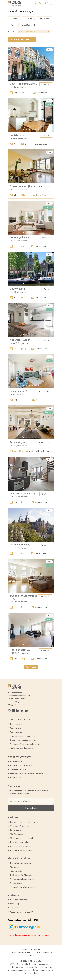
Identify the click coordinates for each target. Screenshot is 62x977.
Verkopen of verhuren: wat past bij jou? (27, 744)
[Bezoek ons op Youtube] (26, 710)
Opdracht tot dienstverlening (22, 736)
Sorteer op (12, 32)
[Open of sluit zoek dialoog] (40, 3)
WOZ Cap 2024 (17, 834)
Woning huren (16, 728)
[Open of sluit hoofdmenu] (51, 3)
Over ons (24, 949)
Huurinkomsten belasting (20, 846)
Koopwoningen (16, 761)
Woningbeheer (16, 732)
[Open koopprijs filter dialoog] (14, 18)
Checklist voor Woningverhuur (23, 887)
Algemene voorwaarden (22, 952)
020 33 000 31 (14, 702)
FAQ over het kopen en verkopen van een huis (29, 773)
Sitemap (31, 955)
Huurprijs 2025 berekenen (21, 850)
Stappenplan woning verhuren (23, 740)
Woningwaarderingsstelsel (21, 838)
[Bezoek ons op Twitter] (22, 710)
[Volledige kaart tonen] (22, 39)
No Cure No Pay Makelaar (21, 875)
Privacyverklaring (43, 952)
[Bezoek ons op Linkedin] (17, 710)
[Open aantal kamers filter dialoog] (44, 18)
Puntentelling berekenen (20, 863)
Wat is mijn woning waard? (21, 912)
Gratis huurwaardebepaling (21, 748)
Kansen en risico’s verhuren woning (25, 822)
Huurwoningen (16, 724)
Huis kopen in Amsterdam (21, 765)
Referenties (36, 949)
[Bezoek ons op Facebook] (13, 710)
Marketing (14, 904)
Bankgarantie (15, 777)
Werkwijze (14, 867)
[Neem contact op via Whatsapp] (35, 3)
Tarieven (14, 908)
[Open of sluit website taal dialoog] (46, 3)
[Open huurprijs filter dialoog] (28, 18)
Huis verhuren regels (19, 842)
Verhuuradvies (16, 883)
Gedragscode (16, 871)
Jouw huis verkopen (18, 769)
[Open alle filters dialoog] (29, 25)
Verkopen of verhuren (19, 826)
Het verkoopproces (18, 900)
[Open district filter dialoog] (13, 25)
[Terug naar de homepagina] (14, 3)
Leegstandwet (16, 830)
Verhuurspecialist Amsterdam (22, 879)
